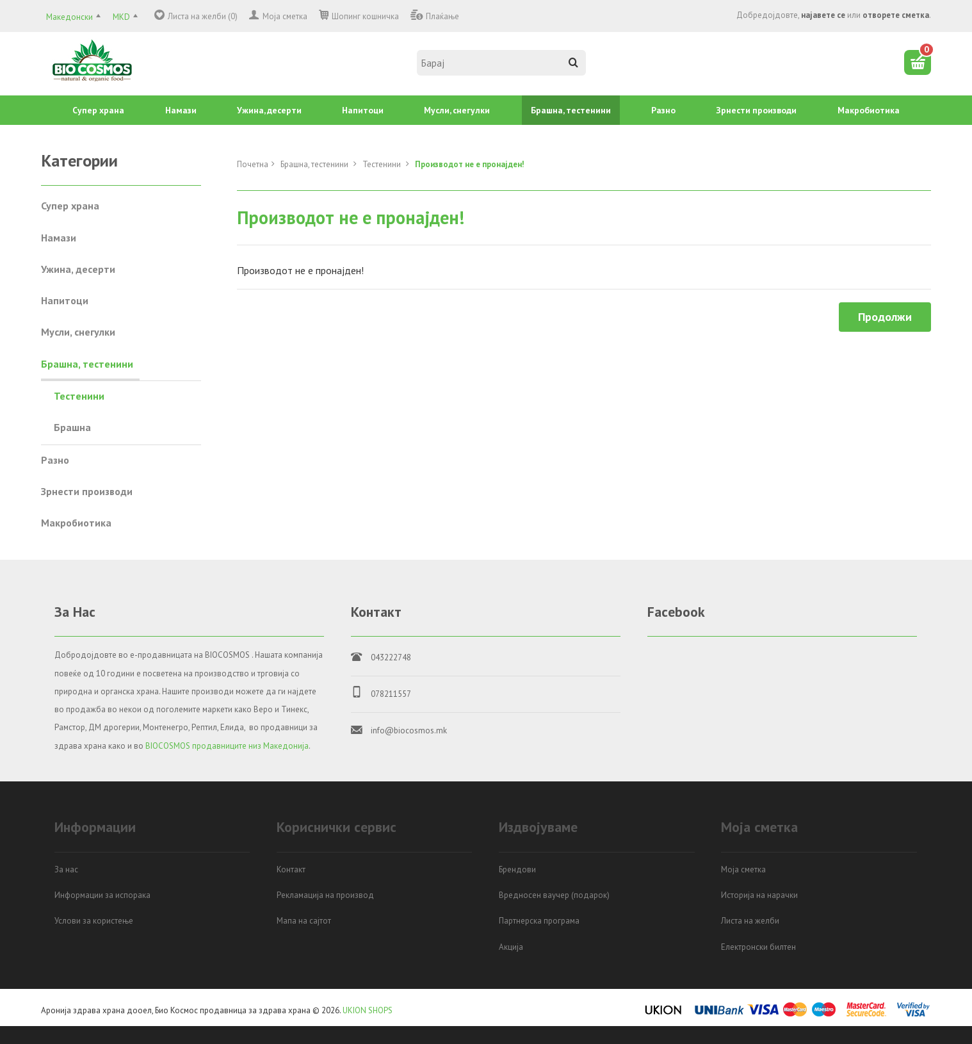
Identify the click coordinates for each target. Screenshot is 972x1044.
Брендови (517, 869)
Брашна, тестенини (571, 110)
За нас (66, 869)
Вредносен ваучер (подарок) (554, 895)
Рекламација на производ (325, 895)
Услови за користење (93, 920)
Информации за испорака (102, 895)
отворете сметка (896, 15)
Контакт (291, 869)
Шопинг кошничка (365, 16)
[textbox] (501, 63)
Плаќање (442, 16)
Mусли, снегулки (457, 110)
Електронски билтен (758, 947)
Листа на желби (750, 920)
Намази (181, 110)
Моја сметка (285, 16)
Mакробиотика (869, 110)
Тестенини (382, 164)
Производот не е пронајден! (469, 164)
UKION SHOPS (368, 1010)
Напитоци (363, 110)
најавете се (823, 15)
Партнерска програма (539, 920)
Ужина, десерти (269, 110)
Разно (663, 110)
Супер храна (98, 110)
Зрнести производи (756, 110)
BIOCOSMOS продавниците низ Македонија (227, 745)
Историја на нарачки (759, 895)
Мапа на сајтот (304, 920)
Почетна (252, 164)
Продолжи (885, 316)
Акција (511, 947)
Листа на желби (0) (203, 16)
